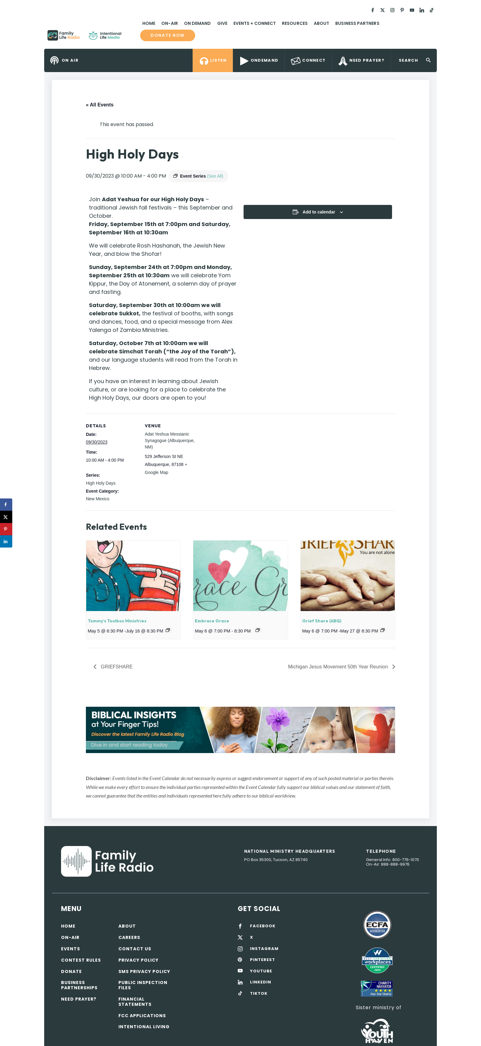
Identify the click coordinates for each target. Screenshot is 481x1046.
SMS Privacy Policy (144, 971)
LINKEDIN (260, 982)
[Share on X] (6, 517)
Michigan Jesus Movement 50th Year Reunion (338, 666)
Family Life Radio (130, 37)
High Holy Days (100, 483)
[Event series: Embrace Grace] (258, 630)
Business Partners (357, 23)
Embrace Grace (212, 621)
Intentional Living (144, 1027)
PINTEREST (262, 959)
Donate (71, 971)
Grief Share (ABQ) (321, 621)
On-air (70, 937)
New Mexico (97, 498)
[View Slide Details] (240, 730)
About (321, 23)
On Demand (197, 23)
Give (222, 23)
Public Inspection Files (142, 985)
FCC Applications (142, 1016)
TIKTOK (258, 993)
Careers (129, 937)
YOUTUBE (261, 971)
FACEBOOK (262, 926)
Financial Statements (135, 1001)
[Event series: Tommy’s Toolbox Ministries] (168, 630)
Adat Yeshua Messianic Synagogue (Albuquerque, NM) (170, 440)
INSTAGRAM (264, 948)
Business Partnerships (79, 985)
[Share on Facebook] (6, 504)
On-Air (169, 23)
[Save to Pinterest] (6, 529)
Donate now (167, 35)
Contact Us (134, 949)
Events (70, 949)
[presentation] (133, 575)
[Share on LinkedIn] (6, 541)
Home (148, 23)
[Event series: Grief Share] (382, 630)
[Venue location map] (236, 456)
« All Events (100, 104)
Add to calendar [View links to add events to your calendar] (319, 212)
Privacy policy (138, 960)
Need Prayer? (78, 999)
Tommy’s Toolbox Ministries (117, 621)
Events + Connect (254, 23)
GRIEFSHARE (116, 666)
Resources (295, 23)
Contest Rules (81, 960)
